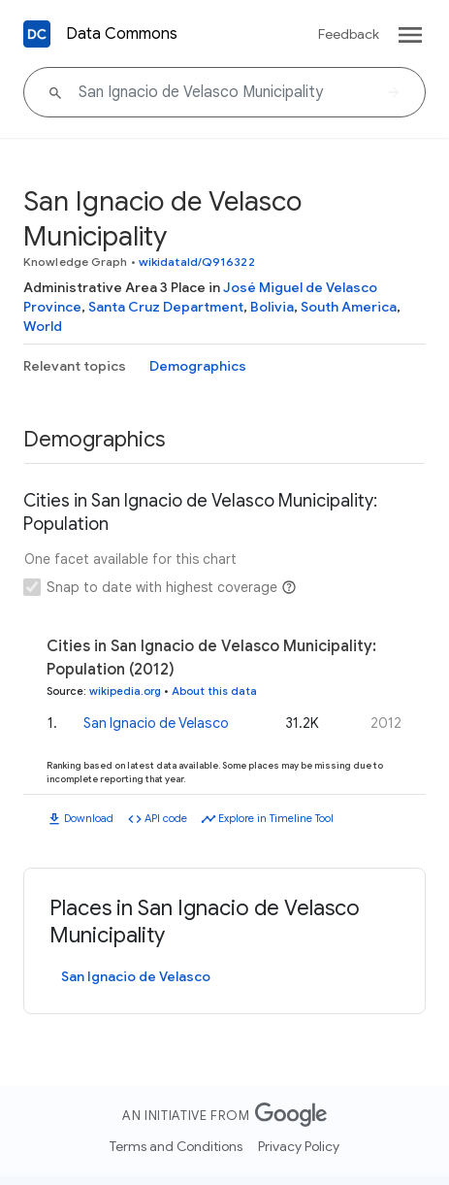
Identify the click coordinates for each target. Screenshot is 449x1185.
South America (349, 306)
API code (165, 818)
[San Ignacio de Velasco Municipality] (224, 92)
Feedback (348, 34)
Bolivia (272, 306)
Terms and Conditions (176, 1146)
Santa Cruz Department (165, 306)
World (42, 326)
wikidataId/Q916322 (197, 261)
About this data (214, 691)
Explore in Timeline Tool (276, 818)
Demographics (197, 366)
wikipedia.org (125, 691)
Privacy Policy (298, 1146)
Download (88, 818)
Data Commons (121, 34)
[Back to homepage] (36, 34)
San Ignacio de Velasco (156, 723)
